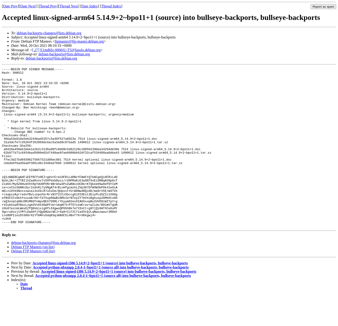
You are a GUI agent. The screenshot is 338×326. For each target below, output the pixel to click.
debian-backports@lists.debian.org (64, 54)
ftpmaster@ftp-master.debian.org (79, 41)
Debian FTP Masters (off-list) (33, 283)
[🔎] (35, 50)
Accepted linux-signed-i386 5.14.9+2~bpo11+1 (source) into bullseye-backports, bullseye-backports (110, 295)
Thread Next (68, 6)
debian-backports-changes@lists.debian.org (49, 33)
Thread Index (111, 6)
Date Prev (10, 6)
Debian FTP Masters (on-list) (32, 279)
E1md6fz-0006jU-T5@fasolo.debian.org (70, 50)
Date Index (89, 6)
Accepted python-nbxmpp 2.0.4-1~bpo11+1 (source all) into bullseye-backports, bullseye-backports (111, 299)
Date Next (27, 6)
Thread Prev (48, 6)
